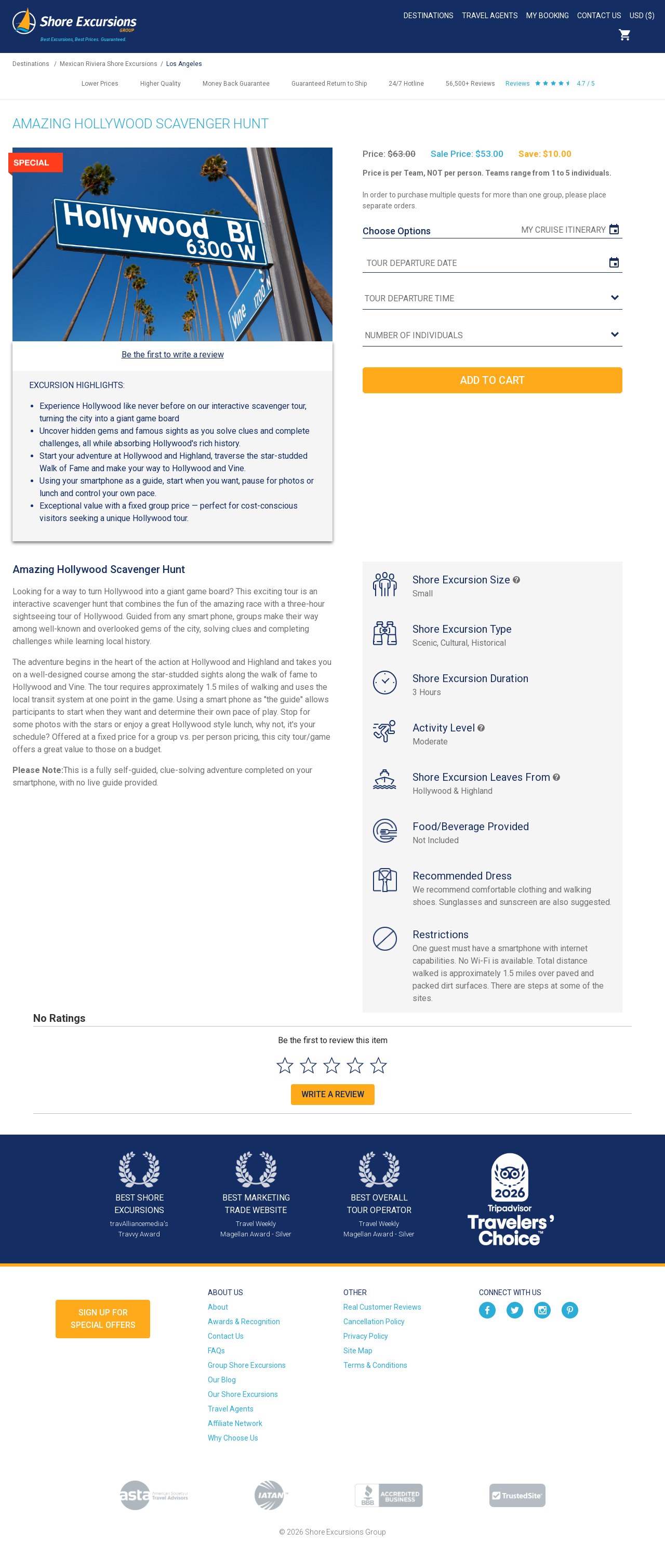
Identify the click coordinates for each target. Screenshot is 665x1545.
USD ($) (642, 15)
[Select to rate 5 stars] (378, 1065)
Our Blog (222, 1380)
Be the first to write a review (173, 354)
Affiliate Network (235, 1423)
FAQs (216, 1351)
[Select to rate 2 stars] (308, 1065)
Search (647, 35)
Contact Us (599, 15)
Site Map (358, 1351)
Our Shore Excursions (243, 1394)
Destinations (429, 15)
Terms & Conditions (375, 1365)
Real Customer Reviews (382, 1307)
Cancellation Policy (374, 1321)
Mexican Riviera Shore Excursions (108, 64)
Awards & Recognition (244, 1321)
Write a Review (332, 1094)
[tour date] (492, 263)
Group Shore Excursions (247, 1365)
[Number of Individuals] (492, 336)
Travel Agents (490, 15)
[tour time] (492, 299)
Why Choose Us (233, 1438)
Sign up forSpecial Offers (103, 1319)
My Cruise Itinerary (563, 230)
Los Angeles (184, 64)
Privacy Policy (365, 1336)
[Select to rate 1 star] (285, 1065)
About (218, 1307)
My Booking (547, 15)
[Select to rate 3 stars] (331, 1065)
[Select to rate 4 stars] (355, 1065)
